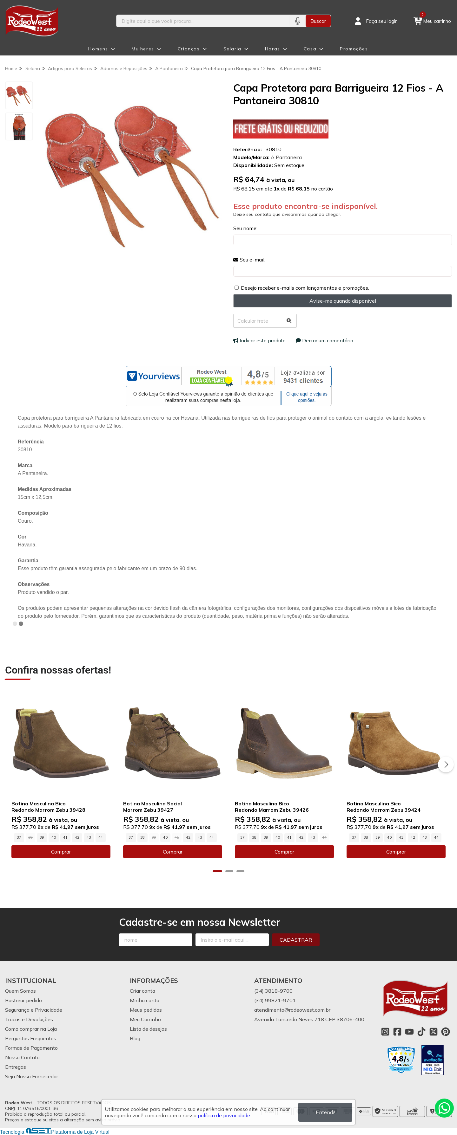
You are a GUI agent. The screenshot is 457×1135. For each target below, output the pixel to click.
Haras (272, 49)
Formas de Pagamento (31, 1048)
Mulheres (143, 49)
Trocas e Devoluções (29, 1019)
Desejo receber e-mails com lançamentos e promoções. (305, 288)
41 (65, 837)
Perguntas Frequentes (30, 1038)
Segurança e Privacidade (33, 1010)
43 (89, 837)
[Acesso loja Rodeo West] (375, 21)
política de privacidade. (224, 1115)
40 (53, 837)
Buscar (318, 21)
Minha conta (144, 1000)
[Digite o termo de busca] (202, 21)
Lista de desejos (148, 1029)
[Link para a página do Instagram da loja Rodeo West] (385, 1031)
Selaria (232, 49)
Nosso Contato (22, 1057)
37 (19, 837)
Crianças (189, 49)
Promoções (354, 49)
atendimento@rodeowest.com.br (292, 1010)
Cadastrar (296, 940)
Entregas (15, 1067)
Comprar (61, 851)
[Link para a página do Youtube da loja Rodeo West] (409, 1031)
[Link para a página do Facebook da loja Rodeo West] (397, 1031)
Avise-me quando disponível (342, 301)
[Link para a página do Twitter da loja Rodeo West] (433, 1031)
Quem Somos (20, 991)
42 (77, 837)
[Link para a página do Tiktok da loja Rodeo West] (421, 1031)
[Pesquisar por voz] (297, 21)
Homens (98, 49)
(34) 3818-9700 (273, 991)
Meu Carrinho (145, 1019)
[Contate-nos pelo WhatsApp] (444, 1108)
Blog (135, 1038)
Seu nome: (245, 228)
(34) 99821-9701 (275, 1000)
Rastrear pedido (23, 1000)
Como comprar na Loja (31, 1029)
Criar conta (142, 991)
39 (42, 837)
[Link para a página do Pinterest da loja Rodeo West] (445, 1031)
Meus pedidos (146, 1010)
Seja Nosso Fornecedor (31, 1076)
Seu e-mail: (249, 259)
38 (142, 837)
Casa (310, 49)
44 (100, 837)
